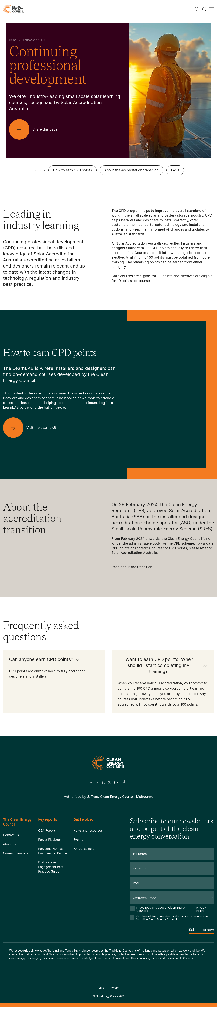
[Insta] (96, 782)
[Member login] (204, 9)
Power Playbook (50, 839)
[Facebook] (91, 782)
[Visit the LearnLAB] (32, 427)
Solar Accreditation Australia (134, 553)
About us (9, 844)
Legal (101, 987)
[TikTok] (124, 782)
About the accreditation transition (131, 170)
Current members (15, 853)
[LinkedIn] (103, 782)
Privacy (114, 987)
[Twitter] (109, 782)
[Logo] (108, 763)
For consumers (83, 849)
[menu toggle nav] (211, 9)
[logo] (13, 9)
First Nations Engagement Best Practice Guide (50, 866)
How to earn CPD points (72, 170)
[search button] (197, 9)
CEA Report (46, 830)
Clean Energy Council (106, 996)
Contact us (11, 835)
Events (78, 839)
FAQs (175, 170)
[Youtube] (116, 782)
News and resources (87, 830)
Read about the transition (132, 568)
